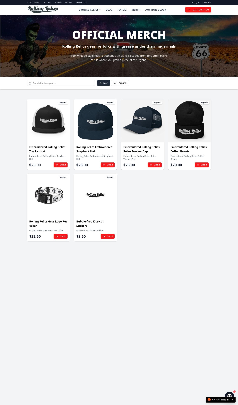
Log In (195, 2)
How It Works (33, 2)
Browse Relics (90, 9)
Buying (58, 2)
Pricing (68, 2)
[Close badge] (232, 399)
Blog (109, 9)
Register (206, 2)
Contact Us (81, 2)
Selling (47, 2)
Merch (136, 9)
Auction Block (155, 9)
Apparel (120, 82)
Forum (122, 9)
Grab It (60, 165)
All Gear (104, 82)
